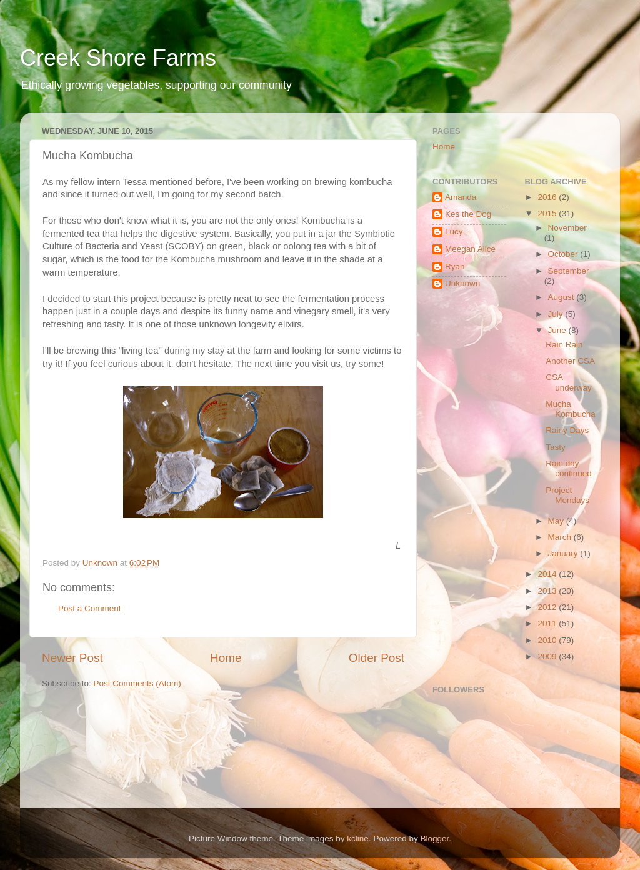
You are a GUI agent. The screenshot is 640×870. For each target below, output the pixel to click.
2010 (548, 640)
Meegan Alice (470, 249)
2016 (548, 197)
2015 (548, 213)
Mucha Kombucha (571, 409)
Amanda (460, 197)
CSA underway (569, 382)
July (557, 314)
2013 (548, 591)
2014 (548, 574)
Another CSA (570, 361)
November (567, 227)
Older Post (376, 657)
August (562, 297)
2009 (548, 656)
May (557, 521)
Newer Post (72, 657)
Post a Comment (89, 608)
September (568, 271)
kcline (358, 838)
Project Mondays (567, 495)
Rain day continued (569, 468)
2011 (548, 623)
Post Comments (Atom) (137, 683)
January (564, 553)
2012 (548, 607)
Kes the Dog (468, 214)
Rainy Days (567, 430)
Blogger (434, 838)
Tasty (556, 447)
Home (225, 657)
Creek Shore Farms (118, 58)
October (564, 254)
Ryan (455, 266)
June (558, 330)
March (561, 537)
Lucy (454, 231)
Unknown (462, 283)
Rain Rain (564, 344)
